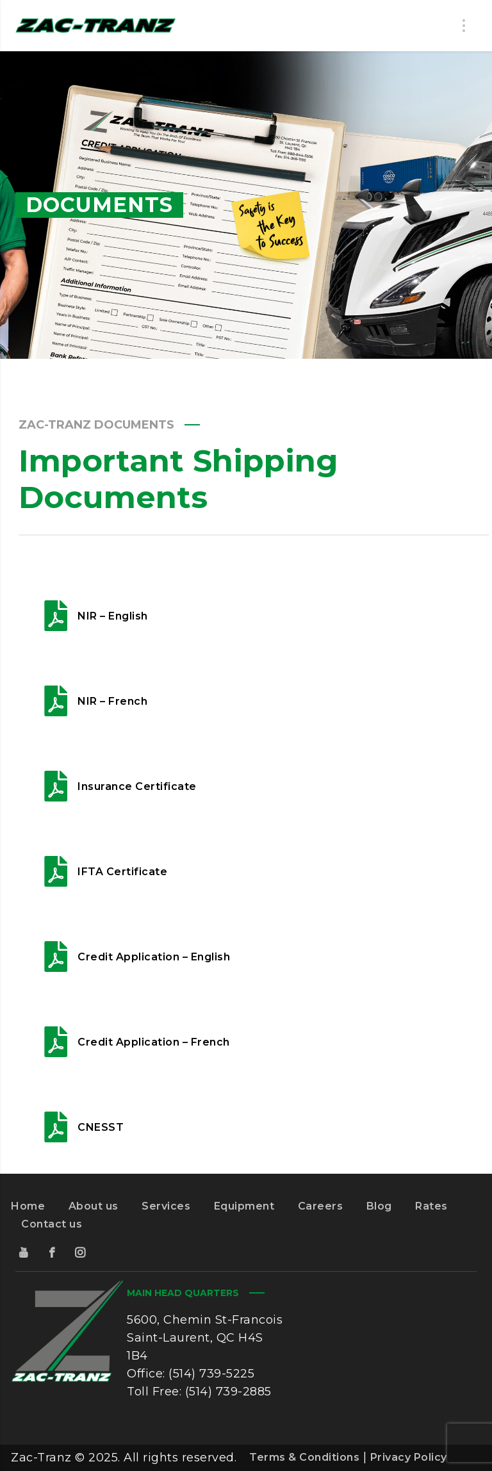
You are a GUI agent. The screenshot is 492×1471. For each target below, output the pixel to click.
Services (166, 1206)
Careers (320, 1206)
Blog (379, 1206)
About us (94, 1206)
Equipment (244, 1206)
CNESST (101, 1127)
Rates (431, 1206)
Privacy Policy (408, 1457)
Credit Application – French (154, 1042)
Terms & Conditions (304, 1457)
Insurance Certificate (137, 786)
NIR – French (112, 701)
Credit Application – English (154, 957)
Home (28, 1206)
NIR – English (113, 616)
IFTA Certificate (122, 872)
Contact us (51, 1224)
